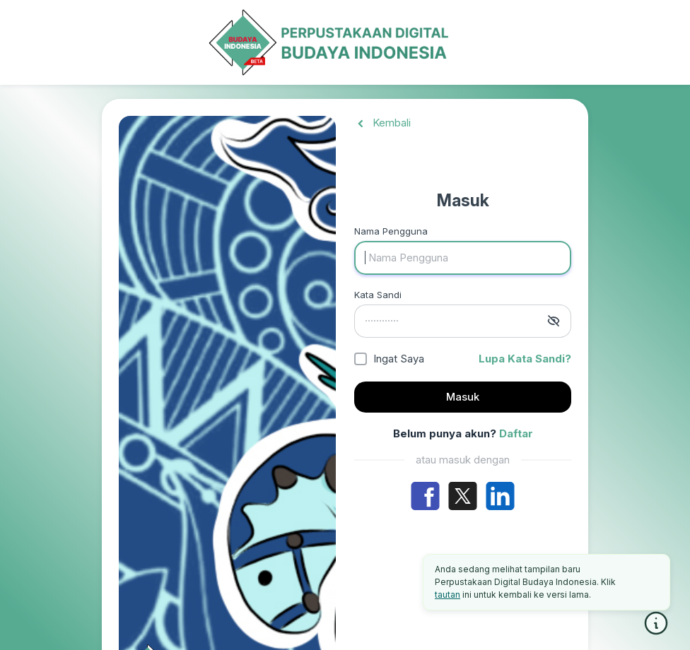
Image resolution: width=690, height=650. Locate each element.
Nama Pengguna (391, 231)
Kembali (382, 122)
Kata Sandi (378, 294)
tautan (447, 594)
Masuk (462, 396)
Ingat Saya (398, 358)
